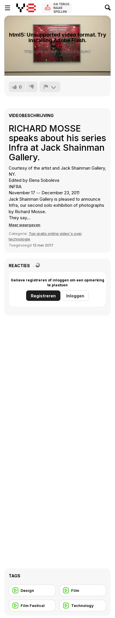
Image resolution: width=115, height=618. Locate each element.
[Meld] (49, 87)
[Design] (32, 590)
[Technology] (82, 605)
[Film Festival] (32, 605)
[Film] (82, 590)
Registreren (43, 295)
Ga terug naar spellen (61, 8)
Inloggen (75, 295)
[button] (24, 225)
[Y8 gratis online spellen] (26, 7)
